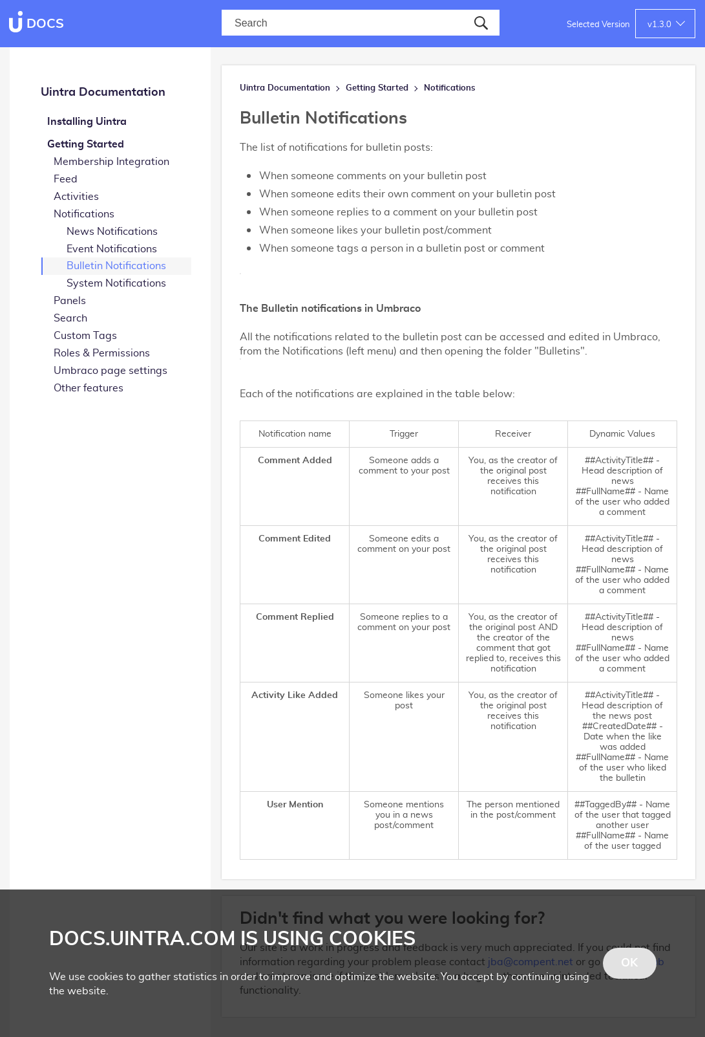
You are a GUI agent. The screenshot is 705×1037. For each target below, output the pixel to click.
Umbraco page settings (110, 371)
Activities (76, 196)
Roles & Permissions (102, 353)
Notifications (84, 214)
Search (70, 318)
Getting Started (85, 144)
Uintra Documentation (103, 92)
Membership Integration (111, 162)
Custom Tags (85, 336)
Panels (70, 301)
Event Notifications (112, 249)
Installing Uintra (87, 121)
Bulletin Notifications (116, 266)
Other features (88, 388)
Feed (66, 179)
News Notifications (112, 231)
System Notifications (116, 283)
